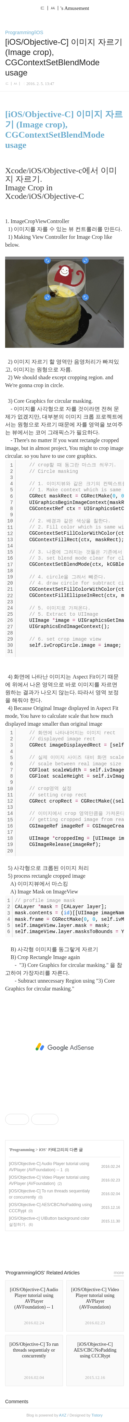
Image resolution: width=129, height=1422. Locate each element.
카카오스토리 (65, 1247)
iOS (42, 1149)
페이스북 (49, 1247)
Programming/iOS (24, 32)
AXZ (62, 1415)
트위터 (80, 1247)
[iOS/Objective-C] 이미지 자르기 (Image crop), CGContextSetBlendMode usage (64, 129)
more (119, 1272)
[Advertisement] (64, 1047)
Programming (22, 1149)
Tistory (97, 1415)
